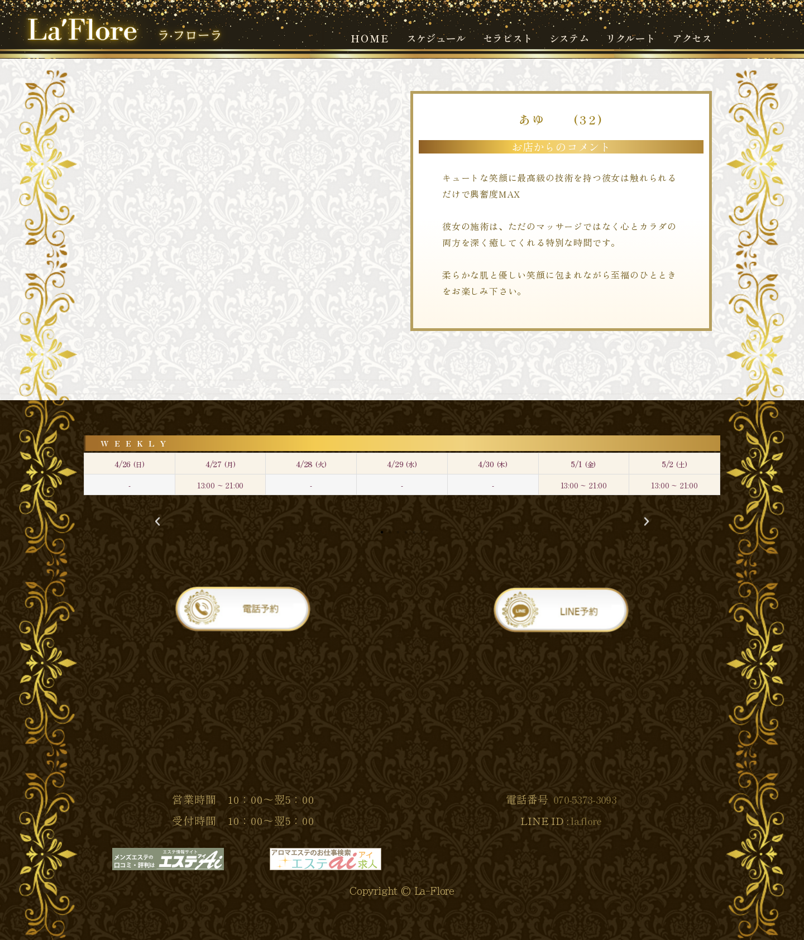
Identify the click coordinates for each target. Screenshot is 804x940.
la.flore (586, 821)
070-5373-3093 (584, 800)
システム (569, 38)
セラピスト (508, 38)
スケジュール (436, 38)
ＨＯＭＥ (370, 38)
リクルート (630, 38)
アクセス (692, 38)
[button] (157, 521)
